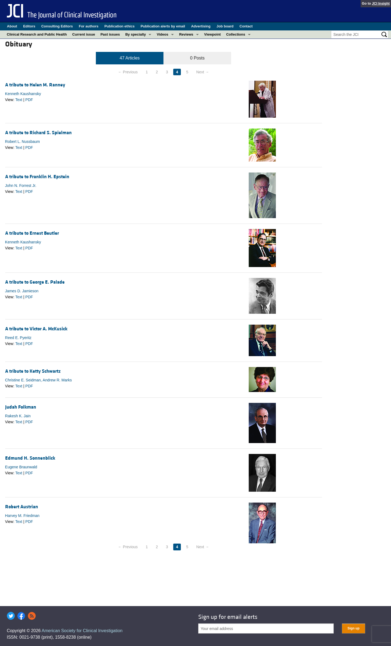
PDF (29, 100)
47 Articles (130, 58)
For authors (88, 26)
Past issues (110, 34)
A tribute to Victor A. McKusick (36, 329)
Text (18, 100)
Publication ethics (119, 26)
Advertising (201, 26)
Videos (162, 34)
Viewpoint (212, 34)
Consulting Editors (57, 26)
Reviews (186, 34)
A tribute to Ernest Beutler (32, 233)
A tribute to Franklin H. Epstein (37, 177)
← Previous (128, 72)
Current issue (83, 34)
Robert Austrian (21, 507)
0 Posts (197, 58)
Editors (29, 26)
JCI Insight (381, 3)
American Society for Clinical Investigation (82, 630)
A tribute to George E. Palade (35, 282)
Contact (246, 26)
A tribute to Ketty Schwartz (33, 371)
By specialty (135, 34)
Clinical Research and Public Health (37, 34)
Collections (235, 34)
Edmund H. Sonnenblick (30, 458)
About (12, 26)
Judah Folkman (20, 407)
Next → (202, 72)
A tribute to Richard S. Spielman (38, 133)
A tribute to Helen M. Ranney (35, 85)
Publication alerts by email (163, 26)
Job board (225, 26)
